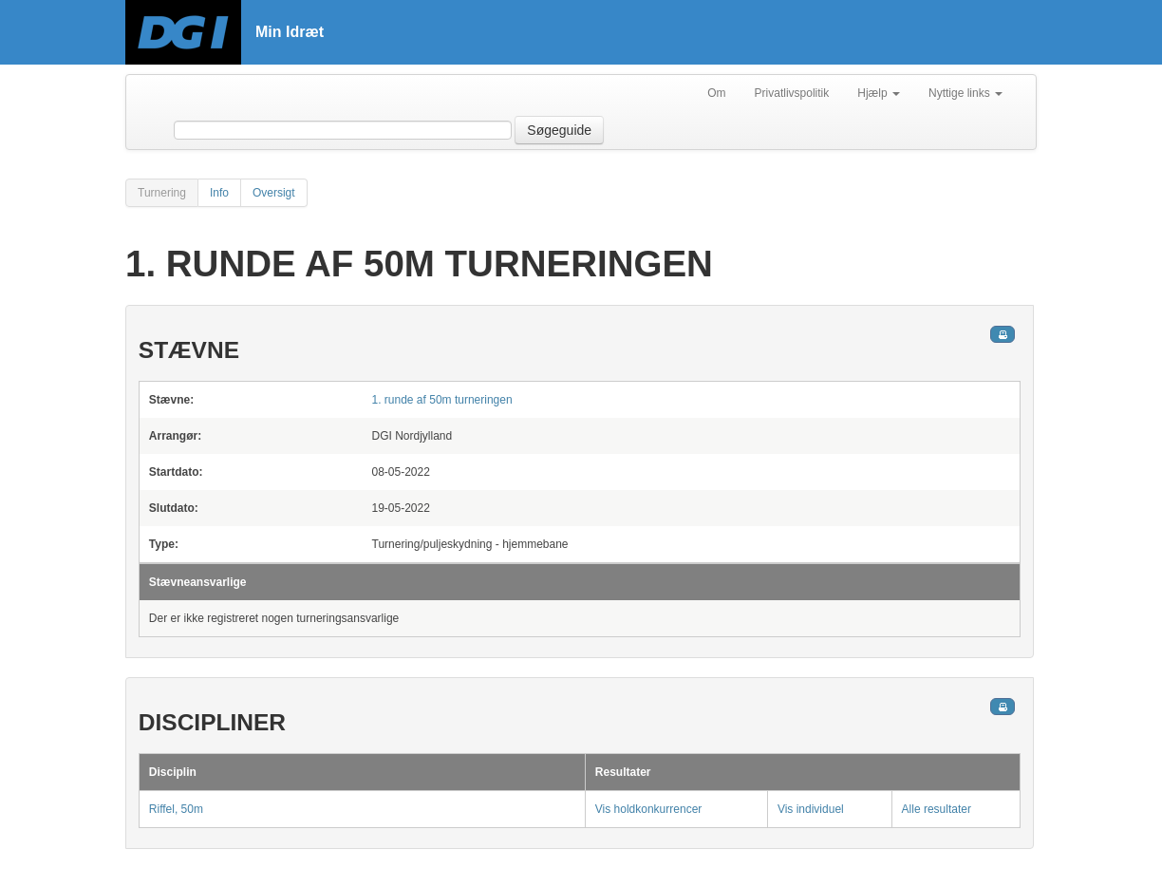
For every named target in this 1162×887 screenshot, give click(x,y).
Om (716, 93)
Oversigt (274, 192)
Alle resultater (936, 809)
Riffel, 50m (176, 809)
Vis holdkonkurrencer (649, 809)
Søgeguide (559, 130)
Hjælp (878, 93)
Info (219, 192)
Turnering (162, 192)
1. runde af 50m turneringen (442, 399)
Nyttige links (965, 93)
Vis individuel (811, 809)
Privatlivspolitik (792, 93)
